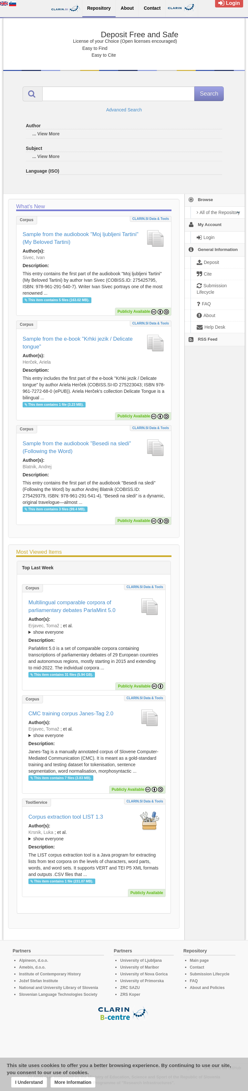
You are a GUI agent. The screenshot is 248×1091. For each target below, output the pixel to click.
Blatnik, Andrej (37, 466)
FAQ (194, 981)
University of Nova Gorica (144, 974)
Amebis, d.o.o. (32, 967)
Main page (199, 960)
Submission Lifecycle (210, 974)
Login (229, 3)
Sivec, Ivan (34, 257)
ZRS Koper (130, 994)
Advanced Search (124, 109)
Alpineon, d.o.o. (33, 960)
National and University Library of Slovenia (58, 987)
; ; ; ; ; (93, 732)
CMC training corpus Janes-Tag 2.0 (70, 713)
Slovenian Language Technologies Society (58, 994)
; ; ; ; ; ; (93, 835)
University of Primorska (142, 981)
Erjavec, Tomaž (43, 625)
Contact (197, 967)
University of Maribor (139, 967)
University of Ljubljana (141, 960)
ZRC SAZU (130, 987)
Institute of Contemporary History (50, 974)
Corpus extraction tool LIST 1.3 (65, 817)
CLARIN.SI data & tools (150, 219)
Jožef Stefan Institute (38, 981)
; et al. (93, 629)
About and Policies (207, 987)
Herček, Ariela (37, 362)
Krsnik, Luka (40, 832)
